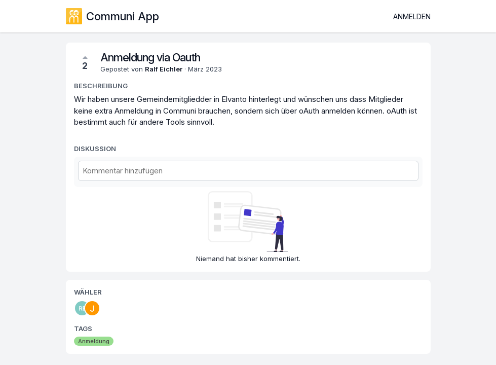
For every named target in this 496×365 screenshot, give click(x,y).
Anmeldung (93, 341)
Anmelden (412, 16)
